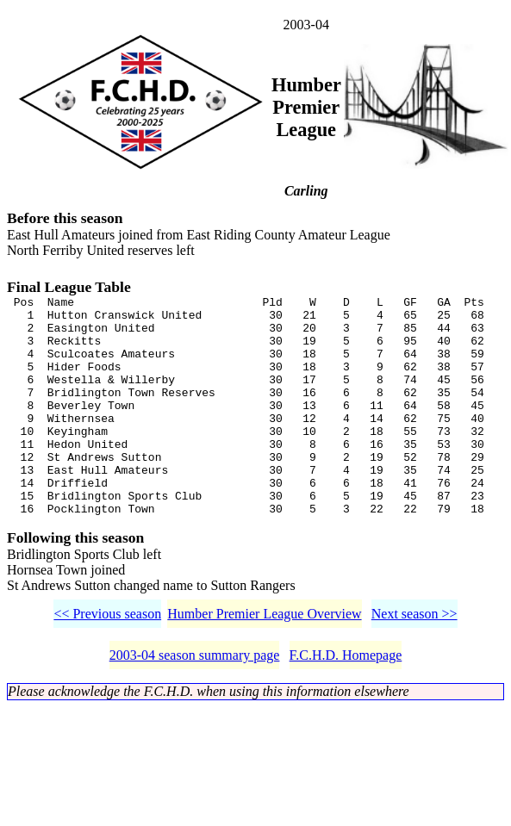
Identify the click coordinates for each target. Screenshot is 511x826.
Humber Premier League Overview (264, 660)
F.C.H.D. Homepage (346, 701)
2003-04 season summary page (194, 701)
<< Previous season (107, 660)
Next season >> (414, 660)
